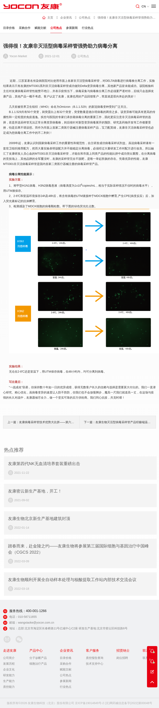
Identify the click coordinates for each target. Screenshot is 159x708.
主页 (50, 17)
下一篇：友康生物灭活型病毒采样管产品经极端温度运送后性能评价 (118, 422)
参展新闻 (72, 28)
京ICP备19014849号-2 (89, 703)
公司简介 (9, 657)
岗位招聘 (122, 657)
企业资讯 (66, 17)
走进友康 (9, 650)
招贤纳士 (123, 650)
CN (145, 6)
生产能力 (9, 681)
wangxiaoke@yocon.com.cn (36, 622)
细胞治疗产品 (38, 663)
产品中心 (36, 650)
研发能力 (9, 675)
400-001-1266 (36, 611)
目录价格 (9, 28)
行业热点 (87, 28)
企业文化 (9, 669)
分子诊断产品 (38, 657)
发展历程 (9, 663)
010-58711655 (27, 616)
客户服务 (92, 650)
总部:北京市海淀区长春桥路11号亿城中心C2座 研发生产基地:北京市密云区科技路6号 (73, 628)
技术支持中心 (94, 663)
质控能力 (9, 686)
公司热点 (56, 28)
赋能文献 (40, 28)
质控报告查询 (94, 657)
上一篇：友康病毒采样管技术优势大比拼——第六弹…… (41, 422)
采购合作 (24, 28)
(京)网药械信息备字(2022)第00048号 (128, 703)
